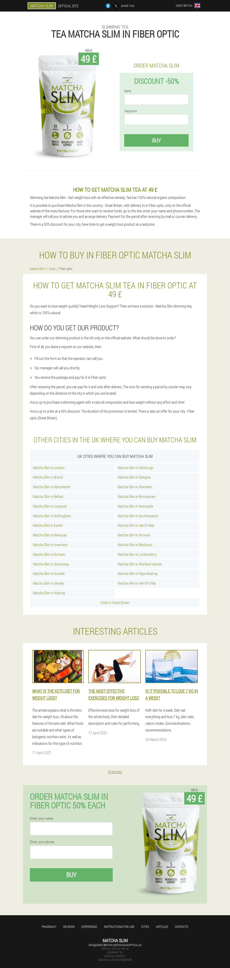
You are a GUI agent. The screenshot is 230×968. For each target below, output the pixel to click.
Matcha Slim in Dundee (49, 573)
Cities (145, 926)
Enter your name (41, 818)
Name (127, 91)
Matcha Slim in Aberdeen (135, 486)
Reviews (69, 926)
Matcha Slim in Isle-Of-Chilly (137, 583)
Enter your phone (42, 842)
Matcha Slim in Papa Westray (138, 573)
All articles (115, 771)
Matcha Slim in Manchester (51, 486)
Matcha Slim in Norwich (134, 535)
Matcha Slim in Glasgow (134, 477)
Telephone (130, 111)
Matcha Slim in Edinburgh (135, 467)
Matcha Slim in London (49, 467)
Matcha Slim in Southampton (138, 515)
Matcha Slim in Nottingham (52, 515)
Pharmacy (49, 926)
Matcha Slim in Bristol (48, 477)
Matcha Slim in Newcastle (135, 506)
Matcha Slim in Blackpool (135, 544)
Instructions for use (119, 926)
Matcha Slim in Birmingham (137, 496)
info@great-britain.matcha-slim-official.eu (115, 945)
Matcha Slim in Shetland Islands (140, 564)
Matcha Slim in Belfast (48, 496)
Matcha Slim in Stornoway (51, 564)
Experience (89, 926)
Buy (156, 140)
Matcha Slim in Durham (49, 554)
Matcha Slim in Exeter (48, 525)
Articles (162, 926)
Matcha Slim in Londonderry (137, 554)
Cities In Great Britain (115, 602)
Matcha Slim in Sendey (48, 583)
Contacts (181, 926)
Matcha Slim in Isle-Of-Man (136, 525)
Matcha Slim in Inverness (50, 544)
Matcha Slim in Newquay (50, 535)
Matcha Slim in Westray (49, 592)
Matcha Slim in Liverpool (50, 506)
